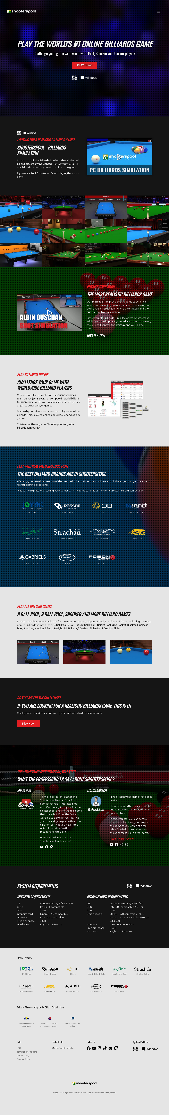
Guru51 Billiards (67, 559)
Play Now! (84, 65)
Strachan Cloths (67, 533)
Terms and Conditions (27, 1051)
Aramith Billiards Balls (137, 507)
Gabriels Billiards (32, 559)
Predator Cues (137, 533)
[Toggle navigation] (158, 11)
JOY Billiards (32, 507)
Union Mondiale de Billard (73, 1022)
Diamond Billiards (102, 533)
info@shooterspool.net (64, 1048)
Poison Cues (102, 559)
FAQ (19, 1048)
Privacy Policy (23, 1055)
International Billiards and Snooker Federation (49, 1022)
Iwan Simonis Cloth (32, 533)
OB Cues (102, 507)
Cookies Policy (23, 1059)
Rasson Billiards (67, 507)
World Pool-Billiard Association (26, 1022)
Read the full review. (122, 838)
